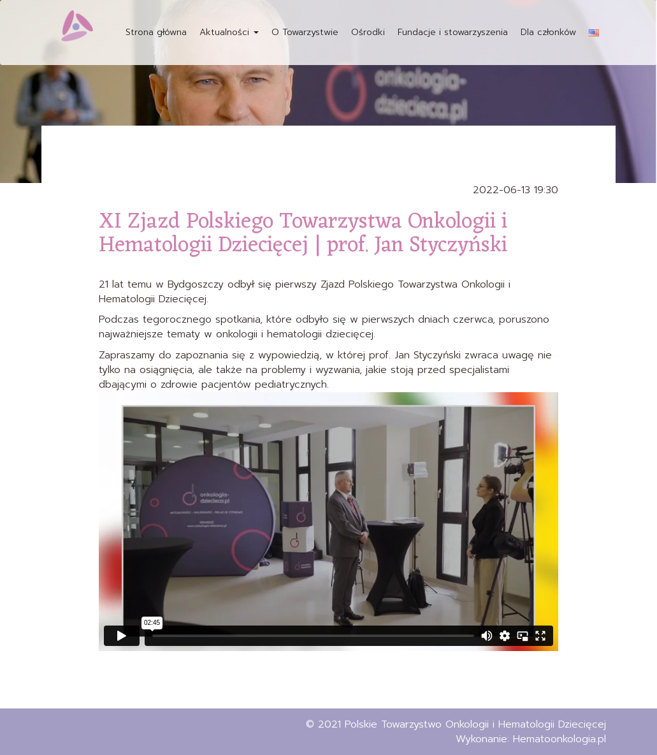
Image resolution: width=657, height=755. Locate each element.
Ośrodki (368, 32)
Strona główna (156, 32)
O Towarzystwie (304, 32)
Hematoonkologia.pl (559, 739)
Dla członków (548, 32)
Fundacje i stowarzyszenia (453, 32)
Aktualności (229, 32)
